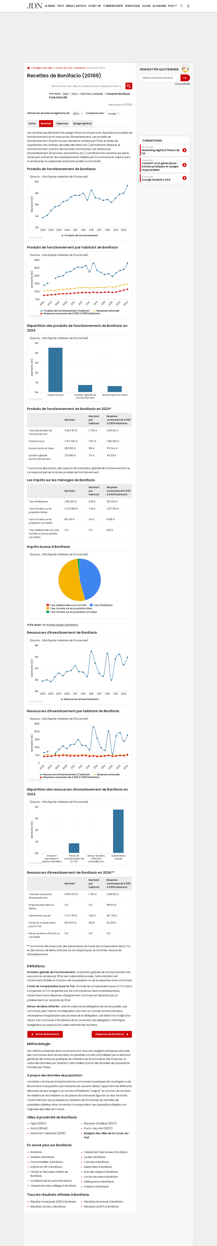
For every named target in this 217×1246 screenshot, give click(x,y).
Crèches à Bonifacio (96, 1162)
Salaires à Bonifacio (42, 1157)
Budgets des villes (43, 68)
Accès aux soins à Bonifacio (101, 1176)
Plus (172, 5)
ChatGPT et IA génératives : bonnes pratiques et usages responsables (160, 165)
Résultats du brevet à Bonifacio (103, 1201)
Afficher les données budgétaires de (48, 113)
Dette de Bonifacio (45, 1034)
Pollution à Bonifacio (96, 1186)
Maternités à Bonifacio (98, 1166)
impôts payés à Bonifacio (62, 624)
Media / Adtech (76, 6)
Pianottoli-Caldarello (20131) (48, 1133)
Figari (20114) (38, 1123)
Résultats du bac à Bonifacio (48, 1206)
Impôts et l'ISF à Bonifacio (46, 1166)
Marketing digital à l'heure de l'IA (161, 150)
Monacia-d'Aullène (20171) (100, 1123)
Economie (159, 6)
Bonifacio (80, 68)
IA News (50, 6)
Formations (152, 140)
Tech (60, 6)
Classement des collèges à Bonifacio (53, 1185)
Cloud (146, 6)
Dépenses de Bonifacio (111, 1034)
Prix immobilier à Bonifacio (46, 1162)
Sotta (74, 93)
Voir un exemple (182, 84)
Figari (65, 93)
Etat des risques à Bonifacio (101, 1171)
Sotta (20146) (39, 1128)
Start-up (94, 6)
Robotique (132, 6)
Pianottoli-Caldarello (91, 93)
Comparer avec (94, 113)
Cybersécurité (113, 6)
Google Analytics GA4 (156, 178)
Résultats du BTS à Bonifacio (101, 1206)
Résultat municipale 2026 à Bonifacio (53, 1201)
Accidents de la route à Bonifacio (50, 1180)
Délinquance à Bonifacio (99, 1181)
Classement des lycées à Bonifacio (105, 1152)
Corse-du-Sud (64, 68)
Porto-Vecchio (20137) (98, 1128)
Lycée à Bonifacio (95, 1157)
